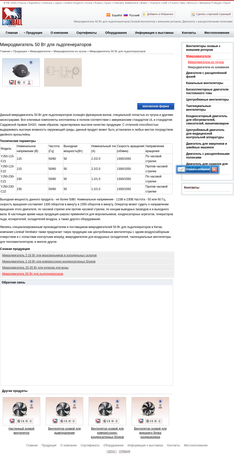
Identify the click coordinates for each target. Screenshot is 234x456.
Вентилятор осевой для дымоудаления (64, 431)
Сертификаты (90, 445)
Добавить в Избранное (160, 14)
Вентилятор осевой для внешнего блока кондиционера (150, 433)
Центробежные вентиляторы (207, 99)
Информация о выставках (145, 445)
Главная (5, 51)
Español (114, 15)
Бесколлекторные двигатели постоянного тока (207, 91)
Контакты (191, 187)
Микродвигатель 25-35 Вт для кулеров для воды (35, 267)
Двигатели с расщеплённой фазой (206, 74)
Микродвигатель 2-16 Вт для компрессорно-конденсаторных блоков (49, 261)
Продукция (20, 51)
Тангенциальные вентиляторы (198, 107)
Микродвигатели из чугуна (206, 62)
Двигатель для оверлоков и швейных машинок (206, 145)
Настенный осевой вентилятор (21, 431)
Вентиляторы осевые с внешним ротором (203, 48)
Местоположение (196, 445)
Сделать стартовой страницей (213, 14)
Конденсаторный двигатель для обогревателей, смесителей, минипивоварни (207, 119)
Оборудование (113, 445)
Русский (131, 15)
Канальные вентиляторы (204, 83)
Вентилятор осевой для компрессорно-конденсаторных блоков (107, 433)
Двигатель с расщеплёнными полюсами (208, 155)
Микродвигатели (198, 56)
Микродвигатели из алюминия (208, 67)
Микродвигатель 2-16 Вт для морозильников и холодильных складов (49, 255)
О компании (68, 445)
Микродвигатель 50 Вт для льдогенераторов (32, 274)
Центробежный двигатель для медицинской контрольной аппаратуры (205, 133)
